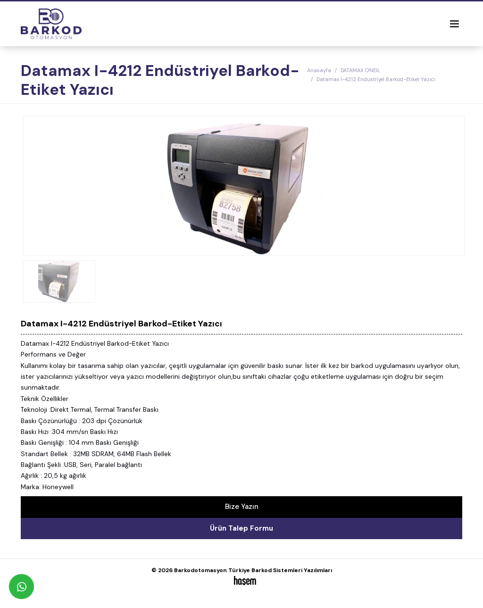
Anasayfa (319, 70)
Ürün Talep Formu (241, 528)
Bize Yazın (241, 506)
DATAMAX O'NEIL (360, 70)
